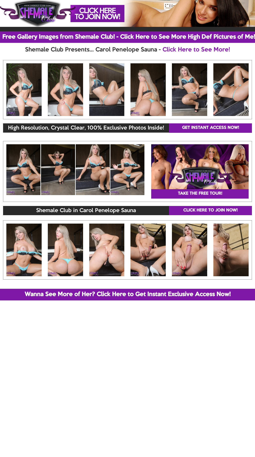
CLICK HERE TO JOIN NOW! (210, 210)
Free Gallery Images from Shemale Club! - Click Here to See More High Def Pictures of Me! (128, 37)
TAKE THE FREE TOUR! (200, 194)
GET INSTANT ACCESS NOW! (210, 128)
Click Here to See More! (196, 49)
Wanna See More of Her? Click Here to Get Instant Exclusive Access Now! (128, 294)
